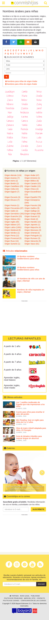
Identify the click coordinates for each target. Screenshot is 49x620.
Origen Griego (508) (33, 214)
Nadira (10, 133)
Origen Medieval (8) (13, 230)
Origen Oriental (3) (32, 233)
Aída (10, 154)
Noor (10, 112)
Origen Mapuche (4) (33, 227)
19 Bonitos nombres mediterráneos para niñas (28, 257)
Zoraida (24, 146)
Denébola (10, 108)
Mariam (39, 133)
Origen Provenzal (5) (13, 238)
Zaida (39, 121)
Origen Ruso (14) (12, 241)
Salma (39, 125)
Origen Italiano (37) (12, 225)
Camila (24, 92)
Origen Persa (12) (12, 236)
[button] (7, 472)
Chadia (39, 96)
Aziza (39, 142)
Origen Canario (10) (33, 183)
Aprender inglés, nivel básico (12, 378)
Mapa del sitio (29, 598)
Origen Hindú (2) (31, 219)
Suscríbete (38, 509)
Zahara (10, 125)
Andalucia (24, 112)
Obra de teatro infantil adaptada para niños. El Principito (31, 429)
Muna (24, 96)
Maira (24, 137)
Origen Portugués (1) (33, 236)
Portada (14, 596)
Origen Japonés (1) (32, 225)
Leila (10, 142)
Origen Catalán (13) (33, 186)
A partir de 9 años (12, 370)
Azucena (39, 150)
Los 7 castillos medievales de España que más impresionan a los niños (30, 404)
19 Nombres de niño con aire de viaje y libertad (31, 279)
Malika (10, 137)
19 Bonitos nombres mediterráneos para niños (28, 268)
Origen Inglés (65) (12, 222)
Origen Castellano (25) (14, 186)
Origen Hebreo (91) (12, 219)
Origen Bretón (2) (12, 183)
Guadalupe (10, 92)
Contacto (41, 598)
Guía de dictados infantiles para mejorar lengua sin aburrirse (29, 437)
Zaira (10, 100)
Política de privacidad (13, 598)
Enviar (41, 584)
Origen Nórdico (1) (12, 233)
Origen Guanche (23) (13, 216)
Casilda (24, 150)
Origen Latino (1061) (13, 227)
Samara (9, 121)
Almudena (24, 154)
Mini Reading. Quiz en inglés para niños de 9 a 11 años (30, 421)
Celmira (9, 96)
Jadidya (10, 117)
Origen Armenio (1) (32, 178)
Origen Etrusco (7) (12, 200)
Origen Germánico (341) (14, 214)
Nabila (24, 133)
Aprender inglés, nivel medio (12, 386)
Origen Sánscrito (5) (33, 241)
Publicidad (35, 596)
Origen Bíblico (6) (32, 181)
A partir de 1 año (12, 346)
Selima (39, 117)
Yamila (24, 125)
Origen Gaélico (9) (32, 208)
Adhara (10, 104)
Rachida (24, 129)
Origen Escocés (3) (12, 197)
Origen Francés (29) (33, 205)
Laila (39, 137)
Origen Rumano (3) (32, 238)
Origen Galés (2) (11, 211)
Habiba (39, 112)
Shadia (24, 104)
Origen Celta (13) (12, 189)
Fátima (10, 150)
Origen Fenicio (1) (12, 205)
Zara (39, 146)
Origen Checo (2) (32, 189)
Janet (39, 108)
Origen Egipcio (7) (12, 192)
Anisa (39, 92)
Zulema (10, 146)
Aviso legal (24, 596)
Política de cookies (11, 600)
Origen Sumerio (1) (12, 244)
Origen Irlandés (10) (33, 222)
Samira (24, 121)
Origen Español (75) (33, 197)
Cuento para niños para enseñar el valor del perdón (30, 413)
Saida (9, 129)
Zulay (39, 104)
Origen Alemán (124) (13, 175)
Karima (24, 117)
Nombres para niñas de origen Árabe (21, 81)
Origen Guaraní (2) (32, 216)
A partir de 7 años (12, 362)
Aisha (39, 100)
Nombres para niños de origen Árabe (21, 84)
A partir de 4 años (12, 354)
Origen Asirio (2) (11, 181)
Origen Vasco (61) (32, 244)
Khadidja (39, 129)
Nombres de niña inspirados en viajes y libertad (30, 291)
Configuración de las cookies (33, 600)
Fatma (24, 142)
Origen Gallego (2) (32, 211)
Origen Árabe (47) (32, 175)
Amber (24, 100)
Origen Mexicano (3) (33, 230)
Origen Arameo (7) (12, 178)
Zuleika (24, 108)
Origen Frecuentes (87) (14, 208)
